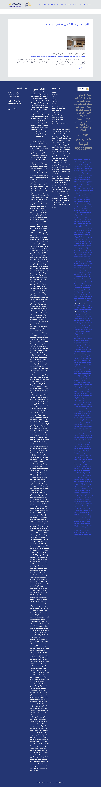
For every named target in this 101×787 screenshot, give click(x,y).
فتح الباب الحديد (34, 408)
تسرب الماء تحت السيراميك (85, 298)
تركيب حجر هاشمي (39, 692)
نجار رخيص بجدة (36, 728)
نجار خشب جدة (38, 506)
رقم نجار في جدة (34, 617)
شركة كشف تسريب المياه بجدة (86, 292)
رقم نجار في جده (43, 526)
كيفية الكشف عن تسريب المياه (83, 340)
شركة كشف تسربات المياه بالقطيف (81, 525)
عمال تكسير (65, 185)
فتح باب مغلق (39, 395)
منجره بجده (33, 337)
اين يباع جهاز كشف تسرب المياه (80, 450)
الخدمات (75, 4)
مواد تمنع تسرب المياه (81, 492)
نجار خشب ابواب (34, 528)
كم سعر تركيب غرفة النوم (38, 281)
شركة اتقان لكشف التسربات (84, 358)
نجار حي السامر (37, 481)
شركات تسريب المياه (81, 237)
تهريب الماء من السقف (79, 400)
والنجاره (46, 105)
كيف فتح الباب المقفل (38, 350)
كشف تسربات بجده (78, 270)
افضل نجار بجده (34, 532)
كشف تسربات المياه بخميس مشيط (84, 281)
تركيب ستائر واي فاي (43, 661)
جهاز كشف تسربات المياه (82, 243)
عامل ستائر (33, 695)
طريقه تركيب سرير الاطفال (37, 663)
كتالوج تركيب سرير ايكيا (36, 459)
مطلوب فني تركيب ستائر (36, 644)
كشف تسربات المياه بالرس (84, 495)
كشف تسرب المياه (80, 404)
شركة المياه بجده (80, 452)
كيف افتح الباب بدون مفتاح (38, 328)
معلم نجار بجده (35, 748)
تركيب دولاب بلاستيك (38, 259)
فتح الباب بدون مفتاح (35, 321)
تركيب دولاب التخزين (41, 226)
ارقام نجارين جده (37, 706)
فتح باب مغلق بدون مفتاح (36, 222)
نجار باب (36, 579)
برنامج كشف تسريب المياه (82, 453)
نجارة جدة (39, 228)
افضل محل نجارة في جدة (39, 324)
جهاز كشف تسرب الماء (87, 393)
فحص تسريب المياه (78, 320)
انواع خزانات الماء (85, 270)
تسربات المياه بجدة (80, 261)
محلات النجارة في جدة (42, 344)
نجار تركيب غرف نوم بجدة (36, 572)
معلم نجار (45, 697)
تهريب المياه (89, 322)
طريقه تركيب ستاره (44, 439)
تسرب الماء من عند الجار (82, 470)
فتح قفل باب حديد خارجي (36, 150)
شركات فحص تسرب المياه (82, 239)
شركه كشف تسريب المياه (87, 527)
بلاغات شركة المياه (83, 285)
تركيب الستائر (40, 164)
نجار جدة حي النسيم (38, 377)
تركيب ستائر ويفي (42, 306)
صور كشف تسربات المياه (85, 159)
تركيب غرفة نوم (36, 592)
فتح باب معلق (33, 426)
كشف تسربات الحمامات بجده (85, 408)
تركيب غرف (40, 668)
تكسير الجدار (64, 136)
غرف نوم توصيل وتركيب (36, 524)
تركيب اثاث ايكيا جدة (37, 457)
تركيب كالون (33, 437)
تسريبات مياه (82, 225)
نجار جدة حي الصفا (35, 746)
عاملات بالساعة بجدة (57, 196)
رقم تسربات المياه (88, 411)
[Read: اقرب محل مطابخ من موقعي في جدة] (76, 43)
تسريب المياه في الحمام (84, 367)
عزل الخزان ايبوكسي (86, 320)
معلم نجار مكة (41, 486)
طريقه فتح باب (44, 148)
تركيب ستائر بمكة (34, 606)
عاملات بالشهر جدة (60, 205)
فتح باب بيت (43, 230)
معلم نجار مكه (33, 193)
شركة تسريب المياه (80, 501)
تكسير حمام (58, 187)
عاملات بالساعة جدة (57, 174)
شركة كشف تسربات (86, 256)
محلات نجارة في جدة (38, 246)
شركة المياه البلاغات (82, 459)
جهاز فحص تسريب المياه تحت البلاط (81, 461)
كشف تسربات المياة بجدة (79, 161)
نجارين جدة (41, 341)
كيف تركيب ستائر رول (35, 719)
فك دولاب (36, 412)
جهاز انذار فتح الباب (35, 230)
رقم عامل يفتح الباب (44, 550)
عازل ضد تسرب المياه (84, 199)
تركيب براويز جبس (34, 526)
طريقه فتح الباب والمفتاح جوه (37, 290)
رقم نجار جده (36, 359)
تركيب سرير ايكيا (34, 341)
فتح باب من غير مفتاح (40, 766)
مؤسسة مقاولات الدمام (58, 106)
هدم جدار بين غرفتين (57, 165)
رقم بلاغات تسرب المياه (86, 162)
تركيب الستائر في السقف (38, 370)
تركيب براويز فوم (42, 650)
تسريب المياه (77, 483)
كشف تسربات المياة (81, 263)
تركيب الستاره (36, 479)
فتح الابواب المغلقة (37, 750)
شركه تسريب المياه (78, 536)
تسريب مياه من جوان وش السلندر (84, 250)
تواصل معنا (60, 4)
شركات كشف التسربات (87, 516)
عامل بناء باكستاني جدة (57, 140)
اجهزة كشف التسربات (84, 415)
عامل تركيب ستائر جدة (37, 144)
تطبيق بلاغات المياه (86, 300)
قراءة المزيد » (81, 68)
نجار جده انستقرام (37, 690)
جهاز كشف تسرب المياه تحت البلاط (85, 305)
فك (61, 56)
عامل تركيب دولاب (41, 253)
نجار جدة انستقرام (43, 615)
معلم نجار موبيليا (37, 182)
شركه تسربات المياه (86, 444)
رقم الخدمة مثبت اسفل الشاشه (73, 56)
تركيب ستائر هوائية (34, 730)
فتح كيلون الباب (45, 424)
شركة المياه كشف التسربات (82, 464)
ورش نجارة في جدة (42, 428)
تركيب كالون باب (41, 313)
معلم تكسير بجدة (60, 151)
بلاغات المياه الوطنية (84, 356)
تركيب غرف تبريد (43, 419)
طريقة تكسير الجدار (57, 185)
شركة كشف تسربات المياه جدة (80, 195)
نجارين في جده (40, 239)
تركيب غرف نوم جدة (38, 241)
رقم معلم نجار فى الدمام (58, 117)
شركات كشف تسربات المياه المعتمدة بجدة (82, 441)
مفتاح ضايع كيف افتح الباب (40, 726)
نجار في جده (33, 293)
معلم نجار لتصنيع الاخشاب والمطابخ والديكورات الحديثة (39, 468)
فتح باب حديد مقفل (43, 739)
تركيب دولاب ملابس (42, 515)
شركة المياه (82, 247)
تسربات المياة (85, 214)
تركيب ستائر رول (44, 686)
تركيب (83, 56)
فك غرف (32, 435)
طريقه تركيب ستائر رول (39, 455)
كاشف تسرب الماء (83, 227)
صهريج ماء (76, 406)
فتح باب (37, 590)
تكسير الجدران (63, 147)
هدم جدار (64, 174)
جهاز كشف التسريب (82, 375)
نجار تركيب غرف (34, 335)
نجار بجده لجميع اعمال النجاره (37, 599)
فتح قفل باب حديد (40, 624)
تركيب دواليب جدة (37, 552)
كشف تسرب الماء (81, 170)
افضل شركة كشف (78, 446)
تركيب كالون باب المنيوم (36, 497)
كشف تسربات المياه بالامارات (83, 168)
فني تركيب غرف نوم (35, 683)
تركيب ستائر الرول (41, 619)
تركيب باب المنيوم (36, 755)
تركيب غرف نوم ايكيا (41, 339)
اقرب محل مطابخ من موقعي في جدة (68, 53)
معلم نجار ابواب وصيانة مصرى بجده (38, 568)
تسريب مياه (79, 206)
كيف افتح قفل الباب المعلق (42, 583)
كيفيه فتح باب (33, 761)
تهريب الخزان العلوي (82, 532)
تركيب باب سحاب (36, 248)
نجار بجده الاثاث (41, 255)
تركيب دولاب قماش (35, 202)
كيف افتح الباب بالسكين (36, 757)
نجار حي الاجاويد (34, 153)
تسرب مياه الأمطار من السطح (80, 291)
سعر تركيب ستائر (34, 670)
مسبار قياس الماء (86, 175)
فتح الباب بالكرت (37, 635)
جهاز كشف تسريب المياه (87, 188)
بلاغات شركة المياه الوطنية (81, 342)
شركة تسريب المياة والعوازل (85, 223)
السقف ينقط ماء (81, 258)
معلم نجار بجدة (42, 763)
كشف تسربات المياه (84, 424)
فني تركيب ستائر (34, 295)
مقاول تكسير (67, 131)
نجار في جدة (41, 563)
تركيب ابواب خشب (35, 519)
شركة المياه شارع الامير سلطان (80, 388)
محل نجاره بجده (43, 748)
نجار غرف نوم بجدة (39, 379)
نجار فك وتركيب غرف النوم (36, 188)
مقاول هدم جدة (59, 176)
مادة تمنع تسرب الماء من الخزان (80, 296)
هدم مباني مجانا (66, 176)
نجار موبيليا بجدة (37, 197)
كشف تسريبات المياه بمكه (82, 435)
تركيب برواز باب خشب (41, 279)
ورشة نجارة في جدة (43, 528)
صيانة (63, 56)
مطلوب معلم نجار (36, 388)
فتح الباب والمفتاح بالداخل (36, 444)
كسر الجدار (55, 129)
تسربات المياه (77, 442)
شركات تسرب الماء (83, 172)
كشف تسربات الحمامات (87, 206)
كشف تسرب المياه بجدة (81, 497)
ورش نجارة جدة (34, 421)
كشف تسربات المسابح (81, 329)
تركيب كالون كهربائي (42, 597)
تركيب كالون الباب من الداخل (41, 155)
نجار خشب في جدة (35, 659)
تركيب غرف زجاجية (35, 261)
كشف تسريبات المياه (83, 181)
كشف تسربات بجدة (78, 300)
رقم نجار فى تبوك (56, 112)
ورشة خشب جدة (34, 224)
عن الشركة (82, 4)
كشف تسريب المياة (78, 516)
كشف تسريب (79, 382)
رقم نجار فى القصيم (57, 115)
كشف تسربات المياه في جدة (80, 514)
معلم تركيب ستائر (37, 173)
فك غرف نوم (37, 637)
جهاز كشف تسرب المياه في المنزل (84, 389)
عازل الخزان (79, 444)
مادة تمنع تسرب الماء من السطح (80, 232)
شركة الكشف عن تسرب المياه (80, 221)
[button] (65, 4)
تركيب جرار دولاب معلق (40, 537)
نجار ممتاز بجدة (43, 557)
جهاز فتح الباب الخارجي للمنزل (39, 544)
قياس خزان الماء (79, 219)
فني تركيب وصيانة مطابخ (54, 56)
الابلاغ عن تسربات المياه (81, 473)
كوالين (42, 98)
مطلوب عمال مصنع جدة (64, 156)
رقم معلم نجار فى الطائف (58, 108)
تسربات (89, 448)
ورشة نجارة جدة (39, 166)
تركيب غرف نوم (42, 295)
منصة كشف (82, 455)
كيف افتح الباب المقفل (38, 157)
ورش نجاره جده (34, 770)
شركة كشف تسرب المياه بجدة (82, 371)
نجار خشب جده (38, 406)
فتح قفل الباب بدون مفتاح (38, 266)
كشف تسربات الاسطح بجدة (85, 272)
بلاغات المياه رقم (81, 503)
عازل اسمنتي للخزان (83, 322)
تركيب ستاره (38, 626)
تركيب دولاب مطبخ (35, 566)
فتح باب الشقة (36, 686)
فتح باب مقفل (40, 426)
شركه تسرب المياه (80, 166)
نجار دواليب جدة (34, 548)
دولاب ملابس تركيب (42, 601)
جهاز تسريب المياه (89, 303)
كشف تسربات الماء (84, 448)
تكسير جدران (61, 131)
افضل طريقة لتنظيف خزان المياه (80, 345)
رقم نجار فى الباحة (56, 110)
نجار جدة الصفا (38, 366)
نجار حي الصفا (33, 344)
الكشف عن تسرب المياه (87, 302)
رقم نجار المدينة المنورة (58, 119)
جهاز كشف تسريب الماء (88, 430)
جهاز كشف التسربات (78, 466)
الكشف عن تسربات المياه (83, 289)
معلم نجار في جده (37, 317)
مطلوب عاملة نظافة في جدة (61, 167)
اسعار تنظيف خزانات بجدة (87, 203)
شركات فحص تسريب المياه (85, 442)
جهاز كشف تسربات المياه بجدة (80, 318)
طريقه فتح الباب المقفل (36, 555)
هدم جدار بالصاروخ (59, 162)
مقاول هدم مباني (59, 191)
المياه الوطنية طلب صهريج (84, 523)
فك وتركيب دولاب (41, 712)
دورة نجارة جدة (36, 206)
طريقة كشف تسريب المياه (82, 351)
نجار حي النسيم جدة (38, 162)
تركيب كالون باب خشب (38, 688)
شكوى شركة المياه (80, 309)
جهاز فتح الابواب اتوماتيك (41, 499)
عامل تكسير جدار (65, 198)
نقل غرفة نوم (36, 159)
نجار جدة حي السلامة (43, 446)
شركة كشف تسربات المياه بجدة (47, 4)
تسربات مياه (87, 261)
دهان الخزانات (79, 188)
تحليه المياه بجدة (84, 397)
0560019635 (14, 103)
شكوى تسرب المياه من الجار (80, 479)
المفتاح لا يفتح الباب (35, 250)
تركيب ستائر (44, 173)
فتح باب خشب (39, 470)
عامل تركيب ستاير (39, 675)
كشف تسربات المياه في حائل (87, 439)
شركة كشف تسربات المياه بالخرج (81, 521)
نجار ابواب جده (41, 286)
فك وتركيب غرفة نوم (35, 677)
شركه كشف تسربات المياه (84, 184)
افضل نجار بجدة (42, 346)
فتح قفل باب (36, 615)
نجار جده (35, 179)
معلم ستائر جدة (42, 224)
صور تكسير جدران (62, 142)
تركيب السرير (43, 746)
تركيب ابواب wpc (38, 577)
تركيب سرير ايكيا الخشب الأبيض (40, 204)
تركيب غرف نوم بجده (40, 466)
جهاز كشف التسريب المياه (82, 380)
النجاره (34, 94)
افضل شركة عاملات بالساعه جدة (60, 180)
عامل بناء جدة (64, 187)
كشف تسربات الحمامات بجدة (83, 228)
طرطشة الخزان (80, 422)
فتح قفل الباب (38, 559)
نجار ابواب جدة (42, 153)
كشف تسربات (77, 298)
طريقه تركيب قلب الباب (38, 273)
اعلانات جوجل (55, 101)
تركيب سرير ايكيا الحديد (42, 190)
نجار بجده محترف (37, 333)
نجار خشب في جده (35, 581)
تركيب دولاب (35, 361)
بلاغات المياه (81, 477)
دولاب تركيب (33, 268)
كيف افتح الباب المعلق (40, 404)
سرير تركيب (35, 384)
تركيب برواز (45, 735)
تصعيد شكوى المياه (82, 406)
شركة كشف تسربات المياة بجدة (82, 395)
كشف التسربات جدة (81, 190)
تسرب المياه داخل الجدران (79, 323)
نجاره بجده (36, 461)
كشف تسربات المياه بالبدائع (82, 426)
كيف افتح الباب (44, 293)
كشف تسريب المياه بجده (82, 278)
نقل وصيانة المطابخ (38, 105)
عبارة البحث (61, 129)
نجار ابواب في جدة (38, 477)
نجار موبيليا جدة (40, 432)
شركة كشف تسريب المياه (79, 411)
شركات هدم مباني (56, 198)
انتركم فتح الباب (43, 630)
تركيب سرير (42, 603)
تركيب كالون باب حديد (43, 648)
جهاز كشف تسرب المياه (81, 417)
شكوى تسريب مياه (78, 364)
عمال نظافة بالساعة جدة (61, 171)
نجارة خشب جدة (41, 193)
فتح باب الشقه (38, 310)
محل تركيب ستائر (43, 612)
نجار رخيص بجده (37, 735)
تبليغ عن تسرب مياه (81, 208)
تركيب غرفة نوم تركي (35, 535)
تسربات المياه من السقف (86, 197)
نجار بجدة (54, 103)
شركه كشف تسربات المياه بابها (85, 402)
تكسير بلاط (55, 154)
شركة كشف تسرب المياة (79, 481)
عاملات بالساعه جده (60, 133)
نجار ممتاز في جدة (42, 264)
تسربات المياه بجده (78, 302)
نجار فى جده (43, 308)
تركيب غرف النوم (34, 284)
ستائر (39, 98)
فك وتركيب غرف (36, 148)
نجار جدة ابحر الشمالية (35, 508)
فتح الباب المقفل (40, 430)
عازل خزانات (81, 510)
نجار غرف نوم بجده (43, 510)
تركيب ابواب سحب (42, 575)
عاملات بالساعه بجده (60, 202)
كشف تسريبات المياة (86, 468)
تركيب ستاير (33, 304)
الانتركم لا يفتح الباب (42, 179)
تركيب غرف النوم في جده (36, 768)
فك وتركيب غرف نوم (35, 170)
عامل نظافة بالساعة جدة (63, 182)
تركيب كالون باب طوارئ (42, 337)
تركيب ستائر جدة (34, 146)
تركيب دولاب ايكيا (43, 233)
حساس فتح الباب (44, 683)
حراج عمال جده (58, 193)
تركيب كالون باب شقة (35, 646)
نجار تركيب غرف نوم (38, 410)
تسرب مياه (79, 217)
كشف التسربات (79, 475)
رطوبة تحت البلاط (82, 528)
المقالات (68, 4)
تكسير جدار (61, 158)
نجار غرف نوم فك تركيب (36, 541)
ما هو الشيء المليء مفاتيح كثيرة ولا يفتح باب (38, 326)
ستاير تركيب (38, 217)
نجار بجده (41, 590)
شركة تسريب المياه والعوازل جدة (81, 254)
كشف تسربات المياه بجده (84, 177)
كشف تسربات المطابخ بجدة (85, 484)
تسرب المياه (82, 349)
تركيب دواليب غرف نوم (38, 450)
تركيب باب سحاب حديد (39, 235)
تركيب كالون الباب (39, 517)
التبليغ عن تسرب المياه (81, 333)
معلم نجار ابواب (42, 408)
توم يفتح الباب (42, 461)
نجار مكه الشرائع (44, 743)
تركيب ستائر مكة (44, 672)
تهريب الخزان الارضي (81, 486)
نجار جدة (38, 293)
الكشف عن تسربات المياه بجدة (85, 362)
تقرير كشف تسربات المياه (79, 409)
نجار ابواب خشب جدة (35, 277)
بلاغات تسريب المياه (86, 463)
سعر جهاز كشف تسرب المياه (83, 194)
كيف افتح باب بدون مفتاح (39, 504)
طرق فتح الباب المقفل (42, 297)
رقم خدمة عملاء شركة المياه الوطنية (81, 186)
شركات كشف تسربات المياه (80, 274)
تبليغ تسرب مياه (77, 439)
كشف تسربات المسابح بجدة (85, 483)
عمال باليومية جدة (56, 200)
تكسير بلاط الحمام (59, 189)
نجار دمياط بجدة (37, 390)
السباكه (41, 103)
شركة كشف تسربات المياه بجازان (83, 325)
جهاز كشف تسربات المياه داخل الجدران (82, 413)
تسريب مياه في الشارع (84, 420)
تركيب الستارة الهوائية (38, 186)
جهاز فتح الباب (39, 304)
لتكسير (46, 114)
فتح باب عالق (36, 530)
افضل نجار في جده (34, 603)
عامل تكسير (61, 154)
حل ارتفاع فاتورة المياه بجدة (79, 391)
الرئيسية (89, 4)
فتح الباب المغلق (36, 495)
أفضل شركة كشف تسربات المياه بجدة (82, 205)
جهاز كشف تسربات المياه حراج (84, 234)
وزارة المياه (76, 338)
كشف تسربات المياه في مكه (82, 216)
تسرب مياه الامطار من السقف (80, 248)
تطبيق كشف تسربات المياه (79, 280)
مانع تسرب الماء (81, 210)
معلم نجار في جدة (44, 530)
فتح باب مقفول (42, 606)
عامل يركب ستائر (41, 761)
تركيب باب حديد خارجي (38, 357)
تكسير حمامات (59, 178)
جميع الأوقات (67, 129)
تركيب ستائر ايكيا (34, 595)
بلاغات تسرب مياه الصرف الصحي (83, 347)
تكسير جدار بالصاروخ (63, 149)
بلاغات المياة (79, 499)
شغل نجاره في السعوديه (36, 681)
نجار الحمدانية (36, 521)
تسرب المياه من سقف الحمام (84, 276)
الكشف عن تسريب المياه (79, 437)
